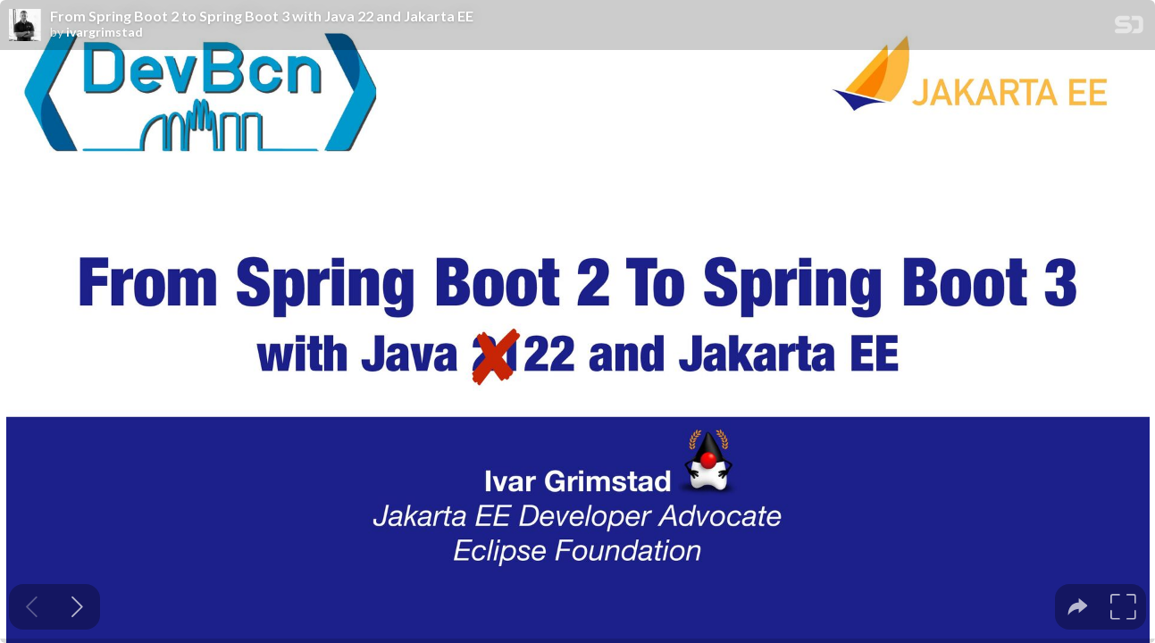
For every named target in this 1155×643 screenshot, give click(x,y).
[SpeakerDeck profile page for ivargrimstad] (25, 26)
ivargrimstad (104, 32)
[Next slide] (77, 607)
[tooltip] (1078, 607)
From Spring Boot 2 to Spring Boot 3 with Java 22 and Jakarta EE (261, 16)
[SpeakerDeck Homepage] (1129, 28)
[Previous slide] (32, 607)
